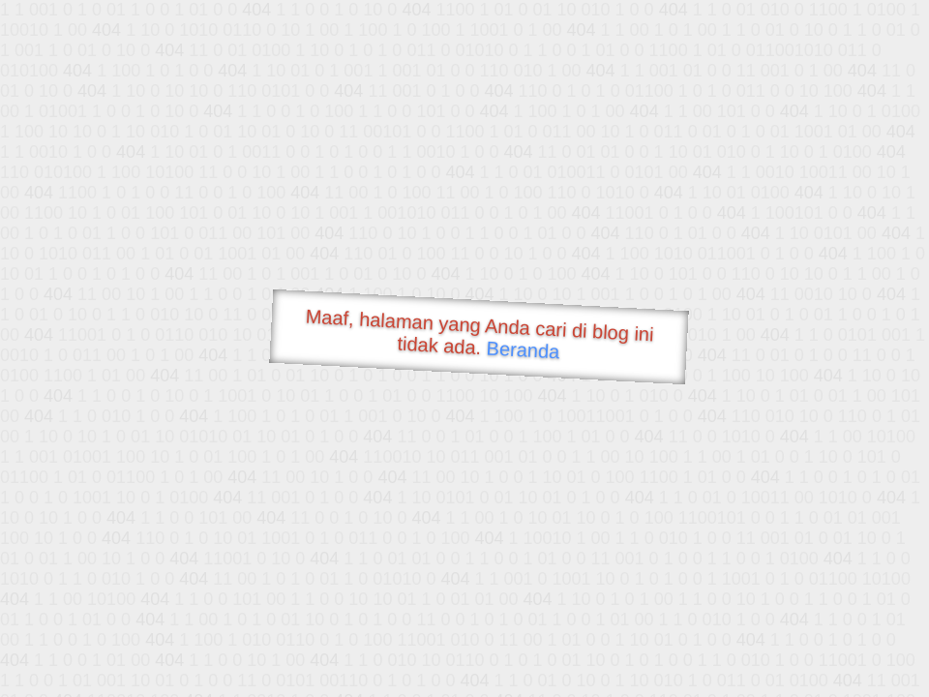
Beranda (523, 349)
